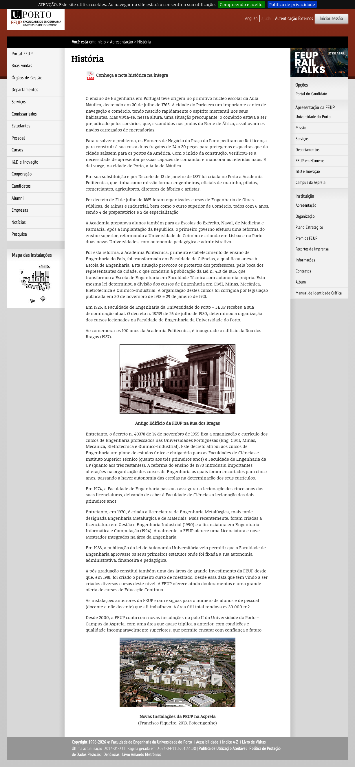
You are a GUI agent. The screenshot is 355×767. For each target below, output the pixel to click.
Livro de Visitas (254, 742)
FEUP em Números (310, 160)
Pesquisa (19, 234)
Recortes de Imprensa (312, 249)
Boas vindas (22, 66)
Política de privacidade (292, 4)
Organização (305, 216)
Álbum (301, 282)
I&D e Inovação (25, 162)
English (251, 18)
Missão (301, 127)
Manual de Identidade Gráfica (319, 293)
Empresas (20, 210)
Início (101, 42)
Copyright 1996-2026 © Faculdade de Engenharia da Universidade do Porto (132, 742)
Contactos (303, 271)
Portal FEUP (22, 54)
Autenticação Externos (294, 18)
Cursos (17, 150)
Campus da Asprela (310, 182)
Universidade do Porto (313, 116)
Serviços (19, 102)
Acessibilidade (207, 742)
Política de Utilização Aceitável (222, 748)
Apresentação (121, 42)
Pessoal (18, 138)
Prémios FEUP (306, 238)
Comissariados (24, 114)
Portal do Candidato (311, 93)
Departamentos (25, 90)
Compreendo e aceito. (241, 4)
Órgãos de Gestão (27, 78)
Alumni (18, 198)
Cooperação (22, 174)
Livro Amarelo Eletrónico (141, 754)
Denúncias (111, 754)
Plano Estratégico (309, 227)
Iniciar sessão (331, 18)
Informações (305, 260)
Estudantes (21, 126)
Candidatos (21, 186)
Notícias (19, 222)
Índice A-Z (230, 742)
